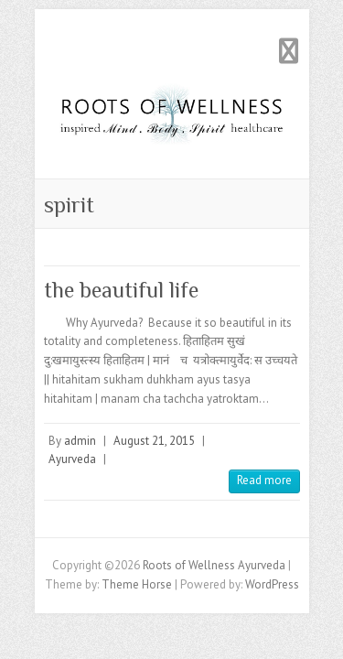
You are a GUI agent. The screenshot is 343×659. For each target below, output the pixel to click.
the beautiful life (121, 289)
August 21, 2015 (154, 440)
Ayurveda (72, 459)
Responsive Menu (289, 50)
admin (80, 440)
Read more (264, 480)
